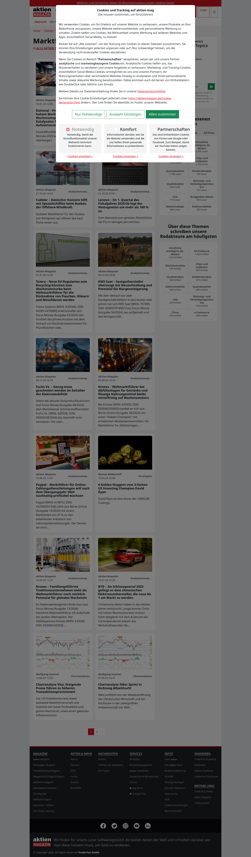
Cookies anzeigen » (80, 156)
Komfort (128, 129)
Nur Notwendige (88, 114)
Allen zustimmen (162, 114)
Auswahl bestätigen (125, 114)
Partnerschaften (174, 129)
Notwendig (83, 129)
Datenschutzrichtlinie (151, 91)
